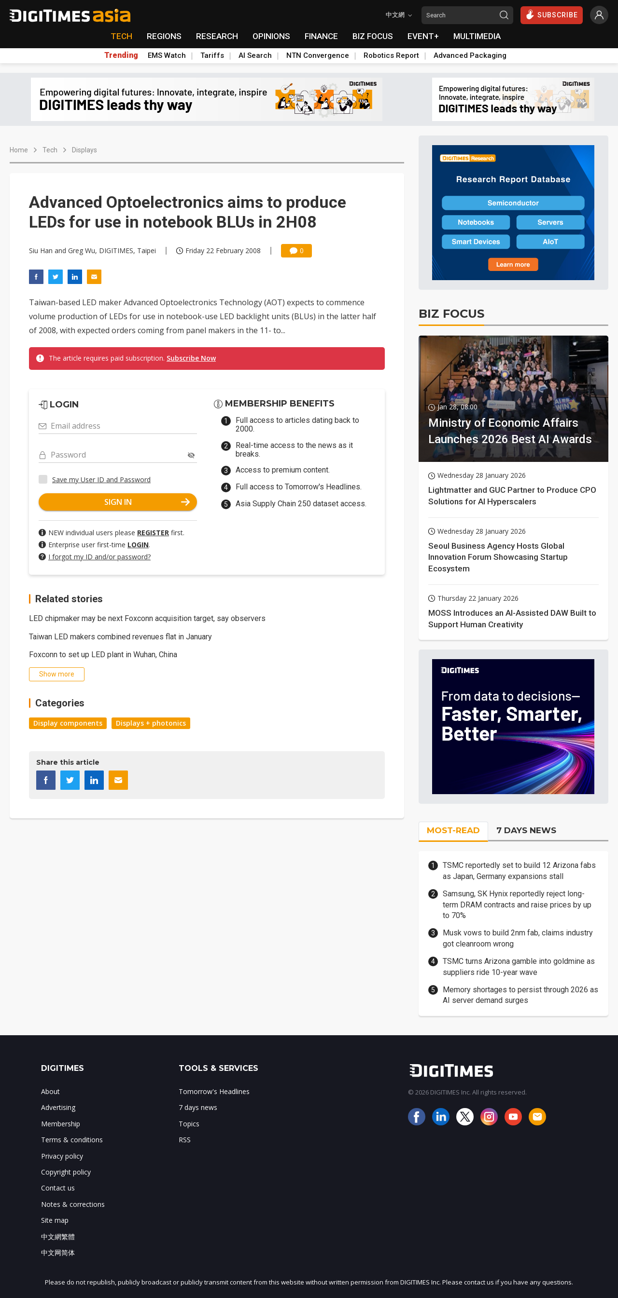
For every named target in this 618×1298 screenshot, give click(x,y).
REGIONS (164, 36)
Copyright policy (66, 1171)
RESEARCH (217, 36)
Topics (189, 1123)
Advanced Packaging (470, 55)
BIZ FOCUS (372, 36)
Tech (49, 150)
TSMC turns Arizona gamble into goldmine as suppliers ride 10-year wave (519, 966)
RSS (185, 1139)
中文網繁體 (58, 1236)
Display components (67, 723)
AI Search (255, 55)
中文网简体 (58, 1252)
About (50, 1091)
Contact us (58, 1187)
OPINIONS (271, 36)
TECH (121, 36)
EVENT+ (423, 36)
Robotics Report (391, 55)
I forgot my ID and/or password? (99, 556)
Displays (84, 150)
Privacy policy (62, 1156)
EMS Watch (167, 55)
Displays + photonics (151, 723)
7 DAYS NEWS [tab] (526, 830)
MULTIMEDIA (477, 36)
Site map (55, 1220)
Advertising (58, 1107)
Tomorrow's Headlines (214, 1091)
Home (19, 150)
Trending (121, 55)
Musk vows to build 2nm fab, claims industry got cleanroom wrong (518, 938)
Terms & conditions (72, 1139)
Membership (60, 1123)
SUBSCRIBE (551, 14)
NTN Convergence (317, 55)
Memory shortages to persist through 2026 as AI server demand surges (520, 995)
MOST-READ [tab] (453, 830)
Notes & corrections (73, 1204)
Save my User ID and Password (101, 479)
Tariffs (212, 55)
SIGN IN (147, 502)
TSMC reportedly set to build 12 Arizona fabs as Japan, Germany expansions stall (519, 870)
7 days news (198, 1107)
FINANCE (321, 36)
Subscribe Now (191, 358)
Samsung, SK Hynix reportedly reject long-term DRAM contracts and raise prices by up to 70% (517, 904)
